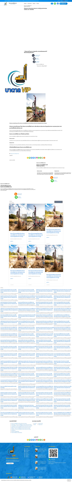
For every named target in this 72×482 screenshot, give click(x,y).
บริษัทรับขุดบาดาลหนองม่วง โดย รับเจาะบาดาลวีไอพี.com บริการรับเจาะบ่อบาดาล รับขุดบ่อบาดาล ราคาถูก (62, 291)
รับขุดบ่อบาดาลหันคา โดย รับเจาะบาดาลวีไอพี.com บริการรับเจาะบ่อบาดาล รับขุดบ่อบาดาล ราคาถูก (62, 362)
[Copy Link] (28, 158)
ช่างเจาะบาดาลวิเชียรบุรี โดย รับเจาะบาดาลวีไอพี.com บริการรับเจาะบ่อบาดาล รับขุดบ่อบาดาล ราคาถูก (26, 323)
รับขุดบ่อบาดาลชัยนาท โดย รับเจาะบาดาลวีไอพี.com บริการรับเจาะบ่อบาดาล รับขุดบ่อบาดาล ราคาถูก (8, 394)
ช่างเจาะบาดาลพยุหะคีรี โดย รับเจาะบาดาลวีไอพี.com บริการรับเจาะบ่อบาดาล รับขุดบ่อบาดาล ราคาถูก (62, 304)
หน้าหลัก (25, 3)
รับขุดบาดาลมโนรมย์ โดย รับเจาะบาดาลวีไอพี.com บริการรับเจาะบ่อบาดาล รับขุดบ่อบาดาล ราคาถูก (62, 380)
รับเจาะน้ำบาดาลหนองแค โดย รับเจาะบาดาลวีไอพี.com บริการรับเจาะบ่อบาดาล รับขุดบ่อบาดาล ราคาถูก (8, 355)
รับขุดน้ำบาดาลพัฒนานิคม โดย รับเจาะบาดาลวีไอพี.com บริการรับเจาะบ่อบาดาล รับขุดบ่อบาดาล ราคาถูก (26, 388)
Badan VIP (37, 62)
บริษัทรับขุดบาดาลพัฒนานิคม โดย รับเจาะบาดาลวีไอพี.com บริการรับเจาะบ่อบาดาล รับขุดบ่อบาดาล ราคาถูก (27, 362)
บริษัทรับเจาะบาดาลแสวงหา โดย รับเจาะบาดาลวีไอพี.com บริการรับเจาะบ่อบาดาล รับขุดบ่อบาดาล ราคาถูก (9, 400)
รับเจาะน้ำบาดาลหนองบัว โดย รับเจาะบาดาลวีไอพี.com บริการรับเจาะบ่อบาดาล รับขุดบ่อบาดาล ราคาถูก (44, 407)
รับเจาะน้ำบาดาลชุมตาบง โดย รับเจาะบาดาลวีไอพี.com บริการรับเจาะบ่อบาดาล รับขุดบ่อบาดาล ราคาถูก (62, 400)
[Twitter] (35, 158)
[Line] (29, 158)
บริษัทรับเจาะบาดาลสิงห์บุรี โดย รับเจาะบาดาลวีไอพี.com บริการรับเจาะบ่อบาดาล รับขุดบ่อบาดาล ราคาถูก (44, 310)
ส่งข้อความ (41, 477)
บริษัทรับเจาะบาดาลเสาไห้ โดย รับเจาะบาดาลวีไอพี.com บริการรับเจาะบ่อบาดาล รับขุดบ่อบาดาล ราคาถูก (44, 400)
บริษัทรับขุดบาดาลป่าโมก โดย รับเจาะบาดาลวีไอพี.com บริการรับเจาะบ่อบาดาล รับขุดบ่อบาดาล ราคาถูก (26, 329)
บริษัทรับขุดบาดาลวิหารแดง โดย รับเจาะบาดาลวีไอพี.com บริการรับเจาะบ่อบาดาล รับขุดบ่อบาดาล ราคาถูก (9, 323)
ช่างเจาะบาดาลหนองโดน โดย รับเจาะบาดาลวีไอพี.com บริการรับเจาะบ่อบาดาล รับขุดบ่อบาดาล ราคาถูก (8, 407)
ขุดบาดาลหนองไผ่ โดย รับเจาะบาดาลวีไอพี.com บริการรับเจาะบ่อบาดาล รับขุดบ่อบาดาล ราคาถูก (44, 368)
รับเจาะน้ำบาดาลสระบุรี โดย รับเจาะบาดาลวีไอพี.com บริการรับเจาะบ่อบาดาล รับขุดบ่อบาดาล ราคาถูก (53, 231)
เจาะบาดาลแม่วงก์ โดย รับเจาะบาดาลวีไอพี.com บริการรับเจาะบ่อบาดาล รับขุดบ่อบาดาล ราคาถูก (8, 334)
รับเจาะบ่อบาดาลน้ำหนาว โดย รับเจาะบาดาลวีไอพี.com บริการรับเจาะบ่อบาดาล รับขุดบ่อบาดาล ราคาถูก (44, 394)
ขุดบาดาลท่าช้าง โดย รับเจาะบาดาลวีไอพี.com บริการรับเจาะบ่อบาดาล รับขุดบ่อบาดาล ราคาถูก (42, 457)
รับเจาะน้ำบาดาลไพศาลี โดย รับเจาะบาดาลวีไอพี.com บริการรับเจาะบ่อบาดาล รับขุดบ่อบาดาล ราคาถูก (44, 297)
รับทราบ (68, 480)
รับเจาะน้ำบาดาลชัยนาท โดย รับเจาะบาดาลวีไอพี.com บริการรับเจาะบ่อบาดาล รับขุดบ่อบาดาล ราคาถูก (53, 276)
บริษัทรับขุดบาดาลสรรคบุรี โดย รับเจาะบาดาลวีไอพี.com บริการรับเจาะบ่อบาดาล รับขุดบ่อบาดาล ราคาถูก (44, 335)
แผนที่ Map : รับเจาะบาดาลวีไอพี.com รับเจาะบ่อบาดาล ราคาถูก (21, 426)
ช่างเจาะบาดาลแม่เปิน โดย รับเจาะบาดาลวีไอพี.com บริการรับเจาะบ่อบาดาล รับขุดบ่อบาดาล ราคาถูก (26, 335)
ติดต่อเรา (59, 0)
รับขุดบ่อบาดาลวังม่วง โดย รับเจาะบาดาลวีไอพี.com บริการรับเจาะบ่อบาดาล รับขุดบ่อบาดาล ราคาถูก (26, 414)
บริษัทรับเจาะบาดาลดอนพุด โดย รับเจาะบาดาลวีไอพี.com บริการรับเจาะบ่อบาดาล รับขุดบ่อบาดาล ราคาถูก (27, 316)
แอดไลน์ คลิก (23, 477)
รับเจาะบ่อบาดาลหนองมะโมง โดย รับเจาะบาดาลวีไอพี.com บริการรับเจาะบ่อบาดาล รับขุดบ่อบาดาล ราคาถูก (27, 348)
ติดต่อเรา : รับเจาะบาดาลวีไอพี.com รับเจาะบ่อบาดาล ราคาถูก (20, 428)
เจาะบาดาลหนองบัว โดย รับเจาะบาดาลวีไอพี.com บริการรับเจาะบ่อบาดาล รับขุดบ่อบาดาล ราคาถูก (9, 380)
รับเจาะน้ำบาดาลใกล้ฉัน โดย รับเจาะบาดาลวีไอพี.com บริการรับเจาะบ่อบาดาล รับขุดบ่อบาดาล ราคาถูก (17, 235)
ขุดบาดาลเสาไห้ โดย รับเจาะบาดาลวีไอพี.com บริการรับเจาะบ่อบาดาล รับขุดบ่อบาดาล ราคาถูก (26, 303)
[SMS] (42, 158)
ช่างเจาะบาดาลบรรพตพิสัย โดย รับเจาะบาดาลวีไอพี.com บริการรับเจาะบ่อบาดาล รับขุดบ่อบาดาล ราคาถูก (42, 450)
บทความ (35, 423)
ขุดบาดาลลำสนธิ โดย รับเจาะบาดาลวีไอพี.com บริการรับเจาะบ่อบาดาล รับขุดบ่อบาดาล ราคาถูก (8, 341)
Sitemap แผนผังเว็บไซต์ (15, 431)
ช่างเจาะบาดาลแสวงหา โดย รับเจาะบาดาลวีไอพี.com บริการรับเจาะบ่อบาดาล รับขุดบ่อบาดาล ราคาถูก (26, 291)
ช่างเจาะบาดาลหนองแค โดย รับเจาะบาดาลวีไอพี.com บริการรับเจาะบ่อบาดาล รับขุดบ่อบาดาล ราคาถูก (44, 375)
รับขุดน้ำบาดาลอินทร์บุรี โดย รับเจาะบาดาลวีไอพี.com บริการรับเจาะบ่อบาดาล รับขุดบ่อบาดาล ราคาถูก (8, 291)
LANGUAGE (66, 0)
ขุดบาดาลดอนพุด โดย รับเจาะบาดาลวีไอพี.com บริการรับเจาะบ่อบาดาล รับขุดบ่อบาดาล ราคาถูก (44, 362)
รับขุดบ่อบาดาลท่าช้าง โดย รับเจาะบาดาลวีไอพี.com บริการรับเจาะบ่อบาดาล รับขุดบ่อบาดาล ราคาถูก (62, 369)
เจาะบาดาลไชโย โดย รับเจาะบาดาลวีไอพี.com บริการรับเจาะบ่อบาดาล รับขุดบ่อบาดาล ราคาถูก (62, 315)
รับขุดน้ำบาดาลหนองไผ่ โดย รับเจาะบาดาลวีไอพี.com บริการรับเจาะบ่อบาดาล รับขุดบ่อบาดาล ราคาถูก (62, 375)
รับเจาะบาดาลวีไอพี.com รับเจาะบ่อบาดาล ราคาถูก (19, 423)
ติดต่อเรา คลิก (64, 3)
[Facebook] (31, 158)
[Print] (44, 158)
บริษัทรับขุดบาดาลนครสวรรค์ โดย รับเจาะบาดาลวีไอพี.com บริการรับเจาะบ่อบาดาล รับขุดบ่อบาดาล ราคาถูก (44, 355)
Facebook (37, 61)
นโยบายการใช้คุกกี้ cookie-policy (16, 432)
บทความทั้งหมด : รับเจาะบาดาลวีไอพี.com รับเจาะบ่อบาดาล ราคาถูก (21, 425)
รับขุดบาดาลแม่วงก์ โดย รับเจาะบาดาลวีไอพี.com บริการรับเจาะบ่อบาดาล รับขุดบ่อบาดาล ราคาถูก (44, 322)
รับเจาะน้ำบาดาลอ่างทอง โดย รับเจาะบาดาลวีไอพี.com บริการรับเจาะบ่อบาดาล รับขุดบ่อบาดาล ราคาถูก (35, 272)
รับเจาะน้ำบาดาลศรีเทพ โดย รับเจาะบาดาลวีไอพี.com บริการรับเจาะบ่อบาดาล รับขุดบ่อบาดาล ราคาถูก (44, 414)
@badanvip (37, 59)
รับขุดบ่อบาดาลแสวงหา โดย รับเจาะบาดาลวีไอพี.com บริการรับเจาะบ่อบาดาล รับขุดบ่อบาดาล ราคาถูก (26, 369)
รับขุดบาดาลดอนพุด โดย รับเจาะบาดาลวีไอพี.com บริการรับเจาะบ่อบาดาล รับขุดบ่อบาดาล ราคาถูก (27, 309)
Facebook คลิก (32, 477)
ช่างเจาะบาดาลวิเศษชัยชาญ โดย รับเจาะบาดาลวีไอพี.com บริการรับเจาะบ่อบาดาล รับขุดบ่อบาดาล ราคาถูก (27, 381)
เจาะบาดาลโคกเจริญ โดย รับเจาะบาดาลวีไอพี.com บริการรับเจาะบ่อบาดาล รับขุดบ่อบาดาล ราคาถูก (27, 296)
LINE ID (37, 58)
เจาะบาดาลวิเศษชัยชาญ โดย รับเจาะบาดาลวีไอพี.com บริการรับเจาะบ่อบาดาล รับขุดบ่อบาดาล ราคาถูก (62, 355)
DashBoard (13, 430)
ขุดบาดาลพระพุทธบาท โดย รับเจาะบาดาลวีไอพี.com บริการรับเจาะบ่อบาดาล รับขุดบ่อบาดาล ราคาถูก (8, 304)
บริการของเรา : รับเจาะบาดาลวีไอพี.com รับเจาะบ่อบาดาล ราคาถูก (21, 424)
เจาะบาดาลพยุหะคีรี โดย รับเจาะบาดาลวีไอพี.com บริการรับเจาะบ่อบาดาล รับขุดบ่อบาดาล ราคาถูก (44, 387)
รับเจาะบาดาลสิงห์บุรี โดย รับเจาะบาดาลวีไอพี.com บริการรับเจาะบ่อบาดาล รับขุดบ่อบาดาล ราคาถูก (62, 413)
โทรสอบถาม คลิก (37, 55)
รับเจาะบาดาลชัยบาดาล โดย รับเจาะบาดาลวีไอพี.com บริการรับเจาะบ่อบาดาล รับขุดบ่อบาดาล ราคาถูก (26, 375)
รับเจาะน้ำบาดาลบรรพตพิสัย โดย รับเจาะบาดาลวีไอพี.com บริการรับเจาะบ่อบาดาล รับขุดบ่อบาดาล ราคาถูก (9, 414)
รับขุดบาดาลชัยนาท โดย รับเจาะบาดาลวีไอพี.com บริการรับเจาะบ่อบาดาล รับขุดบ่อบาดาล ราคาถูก (27, 399)
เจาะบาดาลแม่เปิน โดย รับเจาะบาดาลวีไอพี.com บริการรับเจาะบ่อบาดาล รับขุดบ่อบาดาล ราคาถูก (8, 328)
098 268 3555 (55, 178)
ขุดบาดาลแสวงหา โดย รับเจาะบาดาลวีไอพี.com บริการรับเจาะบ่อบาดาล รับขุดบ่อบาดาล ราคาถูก (62, 328)
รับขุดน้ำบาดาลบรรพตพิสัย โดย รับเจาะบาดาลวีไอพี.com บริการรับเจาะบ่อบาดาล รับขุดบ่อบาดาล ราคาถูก (9, 362)
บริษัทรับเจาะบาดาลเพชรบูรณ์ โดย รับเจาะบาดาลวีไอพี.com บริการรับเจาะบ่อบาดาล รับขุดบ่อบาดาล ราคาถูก (9, 310)
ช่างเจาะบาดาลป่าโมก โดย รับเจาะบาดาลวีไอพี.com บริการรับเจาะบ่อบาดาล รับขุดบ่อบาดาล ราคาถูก (44, 341)
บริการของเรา (29, 3)
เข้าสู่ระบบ (62, 0)
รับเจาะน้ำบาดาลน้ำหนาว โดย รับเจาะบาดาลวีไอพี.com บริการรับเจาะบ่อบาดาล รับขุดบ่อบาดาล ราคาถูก (8, 348)
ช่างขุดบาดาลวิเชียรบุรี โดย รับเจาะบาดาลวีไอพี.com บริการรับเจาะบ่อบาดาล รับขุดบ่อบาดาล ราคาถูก (62, 323)
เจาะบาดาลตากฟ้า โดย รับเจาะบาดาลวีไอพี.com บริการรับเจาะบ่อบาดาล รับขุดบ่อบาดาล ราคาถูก (44, 380)
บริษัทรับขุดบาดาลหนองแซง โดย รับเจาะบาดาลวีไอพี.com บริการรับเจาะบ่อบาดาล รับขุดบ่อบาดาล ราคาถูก (45, 291)
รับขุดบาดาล (17, 153)
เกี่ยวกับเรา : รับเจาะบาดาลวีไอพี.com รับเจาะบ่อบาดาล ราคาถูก (21, 429)
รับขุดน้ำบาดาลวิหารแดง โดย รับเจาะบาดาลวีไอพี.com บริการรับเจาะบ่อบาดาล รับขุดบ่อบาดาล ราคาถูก (8, 297)
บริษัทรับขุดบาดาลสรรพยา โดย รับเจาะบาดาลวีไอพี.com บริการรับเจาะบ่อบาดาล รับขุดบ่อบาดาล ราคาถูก (9, 369)
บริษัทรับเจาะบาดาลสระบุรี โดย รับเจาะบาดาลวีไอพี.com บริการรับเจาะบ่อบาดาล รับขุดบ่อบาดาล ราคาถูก (26, 355)
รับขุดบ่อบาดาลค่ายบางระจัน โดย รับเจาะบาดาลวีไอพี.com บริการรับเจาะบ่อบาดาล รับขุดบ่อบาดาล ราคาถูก (45, 329)
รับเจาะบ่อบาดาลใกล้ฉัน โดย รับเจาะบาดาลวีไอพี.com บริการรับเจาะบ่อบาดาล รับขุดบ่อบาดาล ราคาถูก (8, 316)
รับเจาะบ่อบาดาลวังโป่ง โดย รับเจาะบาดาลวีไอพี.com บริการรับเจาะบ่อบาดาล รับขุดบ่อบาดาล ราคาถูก (62, 335)
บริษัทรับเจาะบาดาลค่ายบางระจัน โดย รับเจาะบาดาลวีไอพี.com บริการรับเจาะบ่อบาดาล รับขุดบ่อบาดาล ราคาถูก (27, 407)
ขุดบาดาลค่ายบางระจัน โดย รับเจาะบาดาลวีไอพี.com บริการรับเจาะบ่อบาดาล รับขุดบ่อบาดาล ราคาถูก (62, 348)
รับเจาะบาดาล (13, 153)
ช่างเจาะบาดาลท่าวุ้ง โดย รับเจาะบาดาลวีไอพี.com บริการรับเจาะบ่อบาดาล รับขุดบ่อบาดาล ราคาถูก (9, 374)
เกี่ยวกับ (37, 3)
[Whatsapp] (39, 158)
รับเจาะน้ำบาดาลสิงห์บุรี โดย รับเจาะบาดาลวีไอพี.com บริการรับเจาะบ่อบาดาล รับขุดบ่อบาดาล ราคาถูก (17, 272)
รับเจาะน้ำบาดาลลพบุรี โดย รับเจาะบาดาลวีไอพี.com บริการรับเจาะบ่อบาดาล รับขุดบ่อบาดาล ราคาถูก (35, 235)
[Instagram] (37, 158)
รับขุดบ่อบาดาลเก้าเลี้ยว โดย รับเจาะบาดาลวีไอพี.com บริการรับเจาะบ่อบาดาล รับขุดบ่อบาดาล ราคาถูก (26, 394)
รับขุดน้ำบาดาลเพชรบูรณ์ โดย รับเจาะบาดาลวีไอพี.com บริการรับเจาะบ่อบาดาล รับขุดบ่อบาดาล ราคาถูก (62, 341)
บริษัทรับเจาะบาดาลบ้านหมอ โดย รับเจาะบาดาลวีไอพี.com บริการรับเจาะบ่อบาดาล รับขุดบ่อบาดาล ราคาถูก (62, 388)
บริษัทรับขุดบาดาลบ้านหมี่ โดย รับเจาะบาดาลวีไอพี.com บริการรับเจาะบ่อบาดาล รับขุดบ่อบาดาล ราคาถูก (62, 297)
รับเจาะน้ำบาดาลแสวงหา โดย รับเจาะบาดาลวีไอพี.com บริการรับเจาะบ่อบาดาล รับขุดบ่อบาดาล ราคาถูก (44, 348)
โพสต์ (35, 424)
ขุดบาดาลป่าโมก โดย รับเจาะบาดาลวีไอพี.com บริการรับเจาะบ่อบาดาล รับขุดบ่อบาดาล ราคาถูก (26, 341)
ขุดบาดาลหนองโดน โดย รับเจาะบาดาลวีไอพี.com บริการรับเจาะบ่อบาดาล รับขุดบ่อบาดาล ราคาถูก (62, 309)
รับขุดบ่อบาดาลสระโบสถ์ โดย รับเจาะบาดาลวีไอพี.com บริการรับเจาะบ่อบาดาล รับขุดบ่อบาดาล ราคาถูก (62, 407)
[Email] (40, 158)
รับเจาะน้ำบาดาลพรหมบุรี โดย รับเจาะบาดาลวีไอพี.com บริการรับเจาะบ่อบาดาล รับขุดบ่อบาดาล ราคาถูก (44, 304)
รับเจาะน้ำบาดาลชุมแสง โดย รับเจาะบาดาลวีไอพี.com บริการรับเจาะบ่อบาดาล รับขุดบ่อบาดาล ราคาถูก (42, 463)
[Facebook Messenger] (33, 158)
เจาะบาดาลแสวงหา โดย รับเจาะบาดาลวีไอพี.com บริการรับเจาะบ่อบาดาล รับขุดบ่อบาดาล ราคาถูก (62, 393)
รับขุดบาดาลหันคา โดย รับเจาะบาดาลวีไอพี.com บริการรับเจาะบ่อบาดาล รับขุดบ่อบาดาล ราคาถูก (44, 315)
